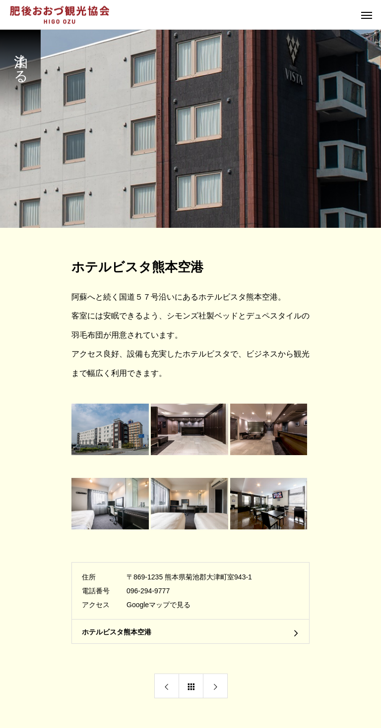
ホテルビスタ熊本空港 (116, 632)
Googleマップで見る (158, 605)
